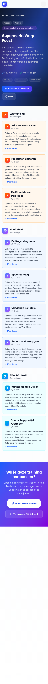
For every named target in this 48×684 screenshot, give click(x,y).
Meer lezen (11, 148)
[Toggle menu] (43, 3)
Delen (9, 96)
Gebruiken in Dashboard (17, 89)
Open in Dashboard (24, 503)
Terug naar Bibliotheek (24, 514)
